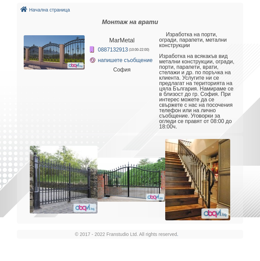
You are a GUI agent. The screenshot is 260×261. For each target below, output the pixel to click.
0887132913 (113, 50)
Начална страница (45, 10)
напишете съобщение (125, 60)
